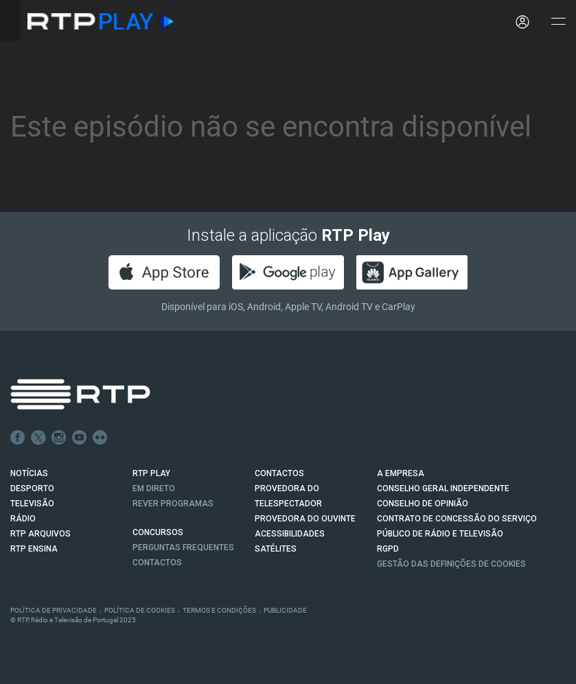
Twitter (38, 437)
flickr (100, 437)
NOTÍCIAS (29, 473)
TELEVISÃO (32, 503)
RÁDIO (23, 518)
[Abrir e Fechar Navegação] (558, 22)
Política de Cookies (139, 610)
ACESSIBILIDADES (290, 534)
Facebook (17, 437)
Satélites (276, 549)
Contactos (157, 562)
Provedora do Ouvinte (305, 518)
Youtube (79, 437)
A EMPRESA (400, 473)
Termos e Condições (219, 610)
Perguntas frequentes (183, 547)
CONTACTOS (279, 473)
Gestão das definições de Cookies (451, 564)
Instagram (59, 437)
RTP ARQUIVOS (40, 534)
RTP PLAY (151, 473)
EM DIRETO (154, 488)
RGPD (388, 549)
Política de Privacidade (53, 610)
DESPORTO (32, 488)
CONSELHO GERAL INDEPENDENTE (443, 488)
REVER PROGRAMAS (173, 503)
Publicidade (285, 610)
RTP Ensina (34, 549)
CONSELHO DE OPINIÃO (422, 503)
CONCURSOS (158, 532)
